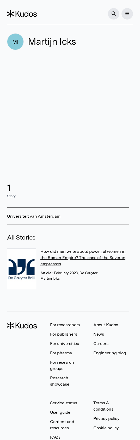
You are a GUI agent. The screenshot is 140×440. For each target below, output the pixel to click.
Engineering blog (109, 352)
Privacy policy (106, 418)
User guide (60, 412)
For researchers (65, 324)
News (98, 334)
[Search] (113, 14)
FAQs (55, 437)
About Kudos (105, 324)
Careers (100, 343)
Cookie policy (106, 427)
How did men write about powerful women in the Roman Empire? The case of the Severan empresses (83, 257)
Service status (63, 402)
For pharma (61, 352)
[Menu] (127, 14)
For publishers (63, 334)
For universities (64, 343)
